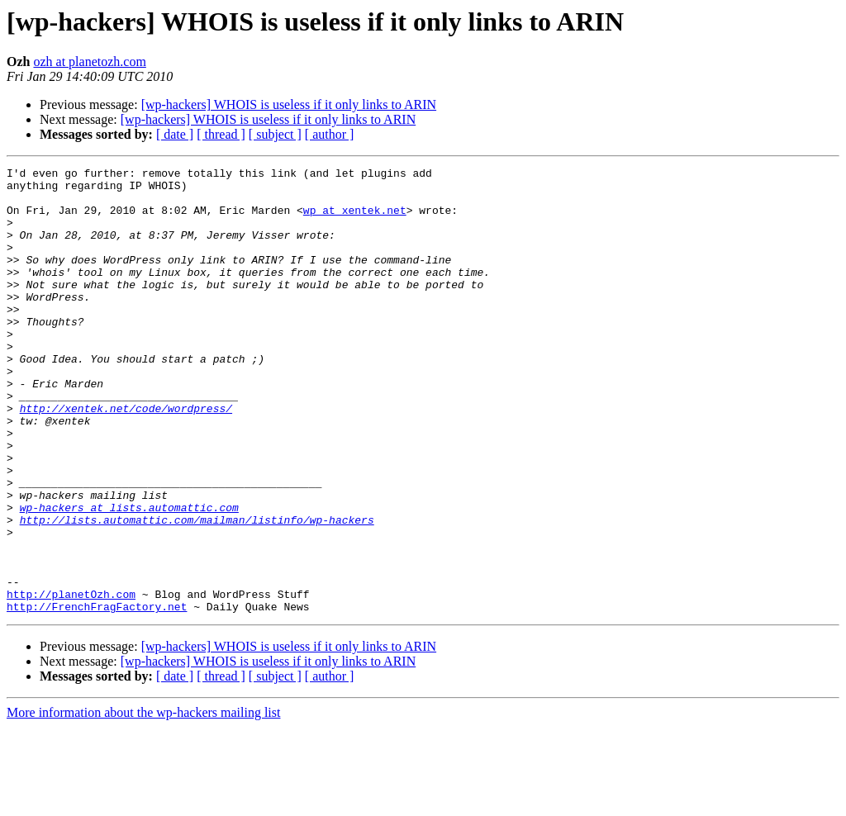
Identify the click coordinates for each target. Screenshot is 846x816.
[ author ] (329, 134)
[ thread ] (221, 134)
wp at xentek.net (354, 219)
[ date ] (174, 134)
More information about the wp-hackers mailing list (143, 802)
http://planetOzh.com (71, 680)
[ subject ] (275, 134)
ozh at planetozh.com (89, 62)
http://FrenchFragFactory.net (97, 695)
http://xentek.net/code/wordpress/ (126, 457)
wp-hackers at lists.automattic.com (129, 576)
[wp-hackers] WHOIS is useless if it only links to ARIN (288, 104)
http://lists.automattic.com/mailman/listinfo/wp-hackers (197, 591)
